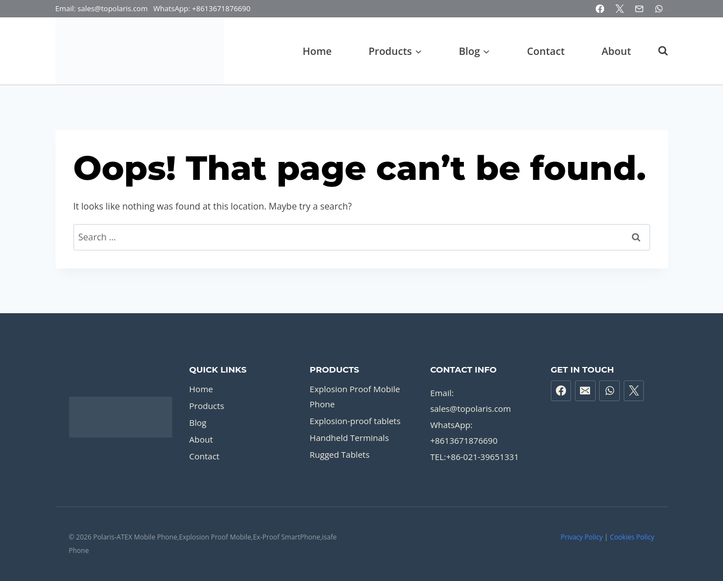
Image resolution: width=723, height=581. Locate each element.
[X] (619, 8)
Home (316, 51)
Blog (197, 422)
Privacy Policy (582, 537)
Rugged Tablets (340, 454)
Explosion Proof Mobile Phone (355, 396)
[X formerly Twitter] (634, 390)
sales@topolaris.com (470, 408)
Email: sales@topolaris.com (103, 8)
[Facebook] (600, 8)
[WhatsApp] (659, 8)
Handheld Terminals (349, 437)
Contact (545, 51)
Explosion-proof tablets (355, 420)
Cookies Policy (632, 537)
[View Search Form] (657, 51)
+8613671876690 (221, 8)
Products (206, 405)
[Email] (639, 8)
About (616, 51)
